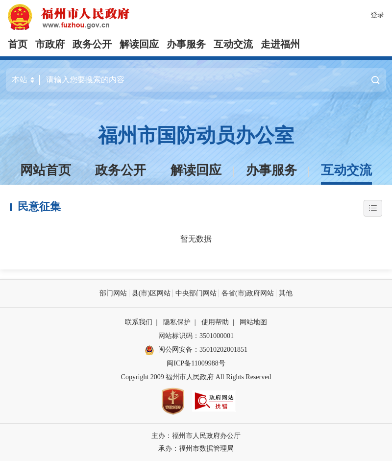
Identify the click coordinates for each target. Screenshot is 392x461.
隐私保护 (177, 322)
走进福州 (280, 44)
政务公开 (92, 44)
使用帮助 (215, 322)
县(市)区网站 (151, 293)
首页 (17, 44)
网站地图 (253, 322)
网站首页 (45, 170)
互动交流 (233, 44)
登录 (377, 15)
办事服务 (186, 44)
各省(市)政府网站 (247, 293)
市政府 (50, 44)
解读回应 (139, 44)
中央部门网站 (196, 293)
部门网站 (113, 293)
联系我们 (138, 322)
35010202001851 (223, 349)
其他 (286, 293)
